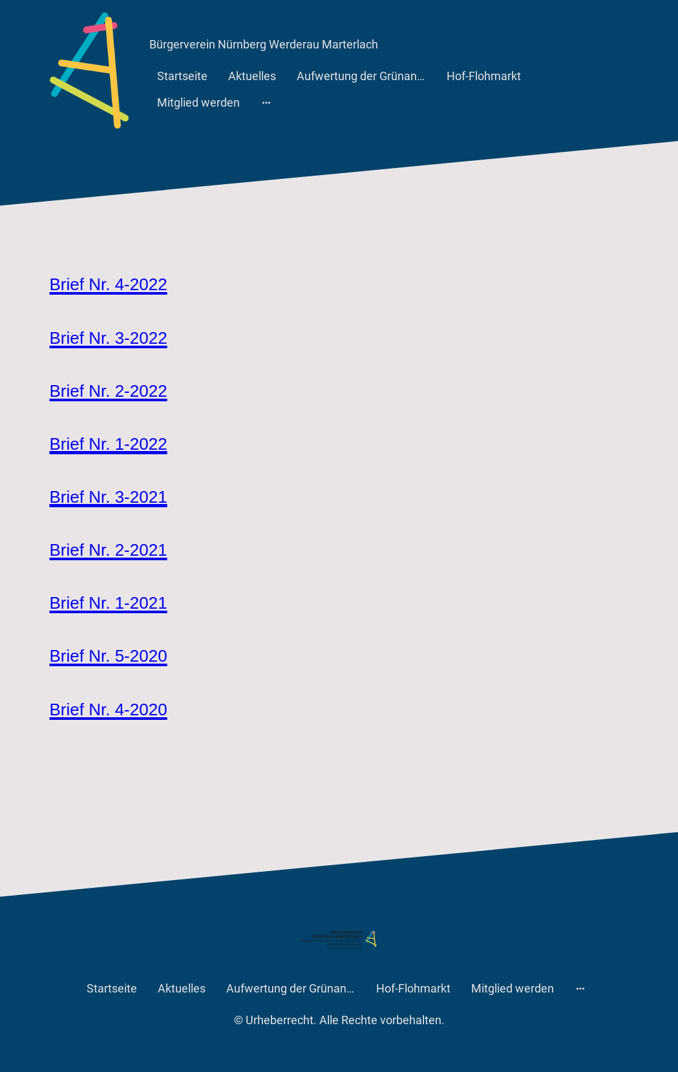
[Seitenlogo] (89, 70)
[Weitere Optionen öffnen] (266, 102)
